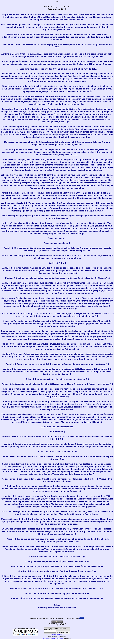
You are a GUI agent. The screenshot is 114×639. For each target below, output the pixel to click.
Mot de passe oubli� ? (57, 634)
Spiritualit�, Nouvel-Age (57, 638)
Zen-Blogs (46, 638)
